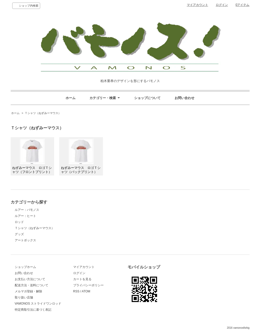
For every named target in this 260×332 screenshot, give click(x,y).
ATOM (86, 291)
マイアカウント (197, 5)
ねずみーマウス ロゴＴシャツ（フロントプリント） (32, 156)
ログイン (222, 5)
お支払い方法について (30, 279)
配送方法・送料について (31, 285)
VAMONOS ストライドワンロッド (38, 303)
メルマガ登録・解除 (28, 291)
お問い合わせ (184, 98)
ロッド (19, 222)
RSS (76, 291)
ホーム (70, 98)
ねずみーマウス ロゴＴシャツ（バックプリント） (81, 156)
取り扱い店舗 (24, 297)
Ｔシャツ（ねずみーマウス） (43, 113)
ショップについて (147, 98)
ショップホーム (25, 267)
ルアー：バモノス (27, 210)
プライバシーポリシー (88, 285)
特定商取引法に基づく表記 (33, 309)
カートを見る (82, 279)
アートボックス (25, 240)
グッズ (19, 234)
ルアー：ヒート (25, 216)
